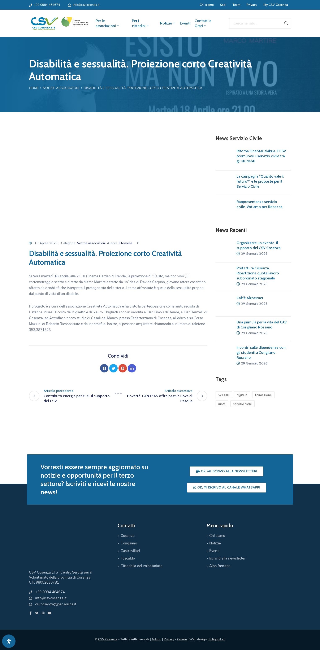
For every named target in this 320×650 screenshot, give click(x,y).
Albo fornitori (220, 565)
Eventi (185, 23)
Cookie (182, 639)
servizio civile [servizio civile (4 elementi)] (242, 404)
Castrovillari (130, 550)
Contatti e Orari (203, 23)
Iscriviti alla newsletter (227, 558)
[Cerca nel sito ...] (255, 23)
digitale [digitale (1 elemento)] (242, 395)
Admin (156, 639)
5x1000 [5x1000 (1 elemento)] (223, 395)
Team (236, 5)
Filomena (125, 243)
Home (34, 88)
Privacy (252, 5)
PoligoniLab (216, 639)
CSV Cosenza (107, 639)
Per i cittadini (140, 23)
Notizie (168, 23)
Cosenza (128, 535)
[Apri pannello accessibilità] (9, 641)
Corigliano (129, 543)
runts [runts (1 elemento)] (222, 404)
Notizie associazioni (61, 88)
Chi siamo (207, 5)
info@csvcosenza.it (86, 5)
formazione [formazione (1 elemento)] (263, 395)
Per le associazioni (108, 23)
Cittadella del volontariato (141, 565)
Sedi (223, 5)
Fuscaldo (128, 558)
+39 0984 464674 (47, 5)
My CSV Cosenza (275, 5)
